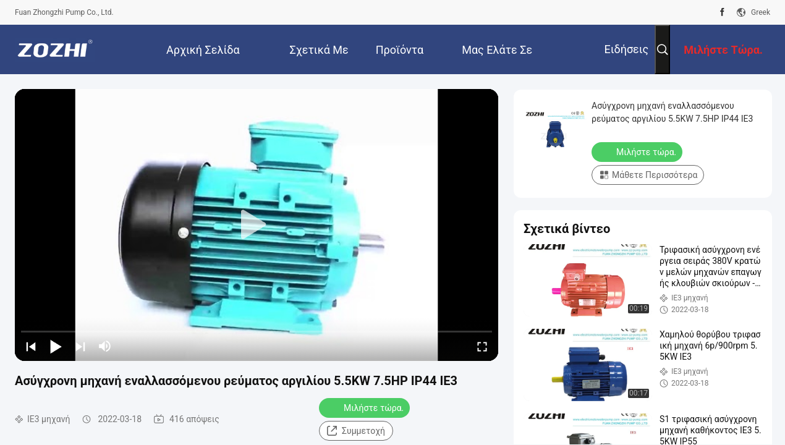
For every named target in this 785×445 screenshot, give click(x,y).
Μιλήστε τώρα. (366, 407)
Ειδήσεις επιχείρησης (616, 58)
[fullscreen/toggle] (482, 346)
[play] (256, 225)
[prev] (31, 346)
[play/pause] (55, 346)
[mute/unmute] (105, 346)
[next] (80, 346)
